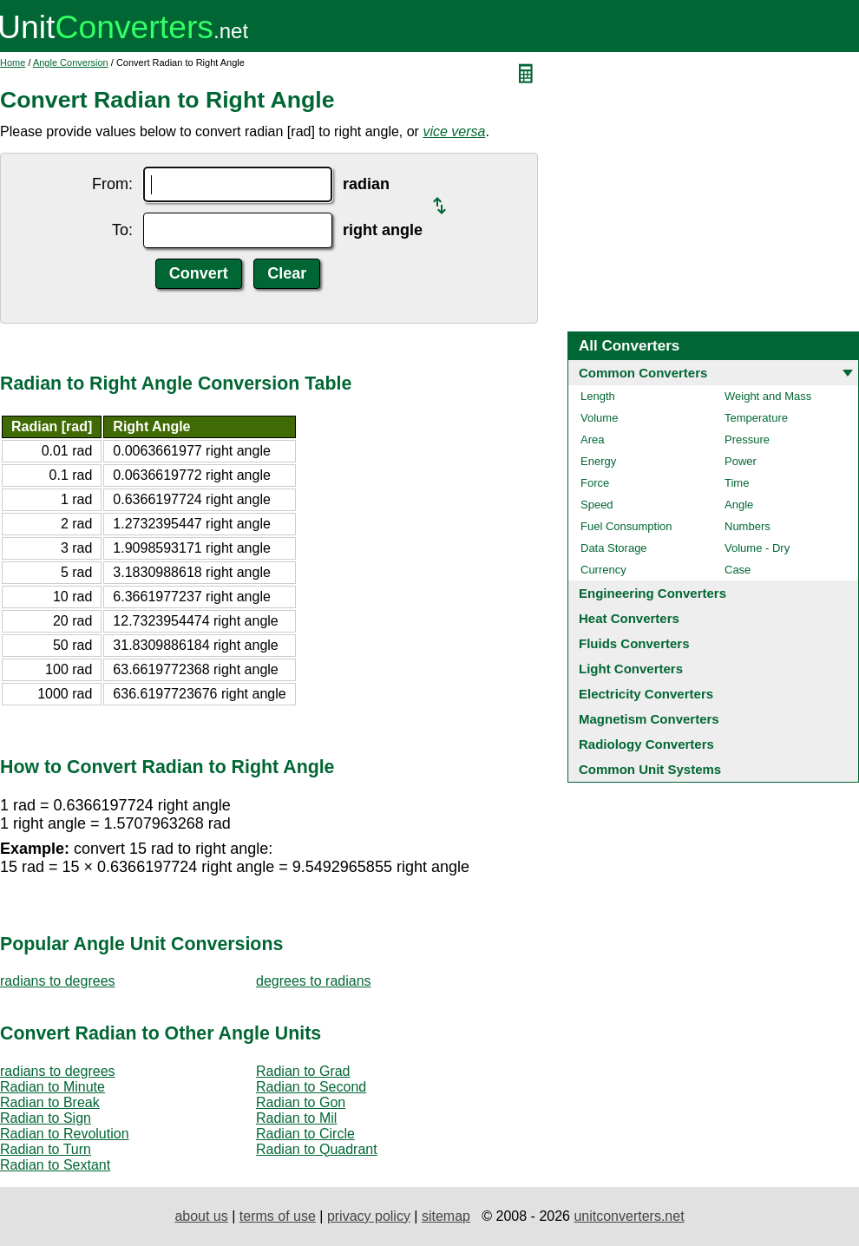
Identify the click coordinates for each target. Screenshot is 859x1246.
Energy (598, 461)
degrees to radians (313, 981)
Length (597, 396)
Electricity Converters (646, 693)
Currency (603, 569)
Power (741, 461)
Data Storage (613, 547)
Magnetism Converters (649, 719)
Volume (599, 417)
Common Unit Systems (650, 769)
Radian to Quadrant (316, 1149)
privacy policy (368, 1216)
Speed (596, 504)
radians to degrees (57, 981)
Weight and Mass (768, 396)
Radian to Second (311, 1086)
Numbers (747, 526)
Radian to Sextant (55, 1164)
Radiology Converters (646, 744)
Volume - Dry (757, 547)
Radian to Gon (300, 1102)
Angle (739, 504)
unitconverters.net (629, 1216)
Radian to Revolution (64, 1133)
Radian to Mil (296, 1118)
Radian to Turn (45, 1149)
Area (592, 439)
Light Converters (631, 668)
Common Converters (643, 372)
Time (737, 482)
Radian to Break (50, 1102)
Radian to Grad (303, 1071)
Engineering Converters (652, 593)
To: (122, 230)
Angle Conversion (70, 62)
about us (200, 1216)
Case (738, 569)
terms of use (277, 1216)
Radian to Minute (52, 1086)
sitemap (446, 1216)
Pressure (747, 439)
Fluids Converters (634, 643)
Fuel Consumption (626, 526)
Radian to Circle (305, 1133)
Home (12, 62)
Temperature (756, 417)
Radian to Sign (45, 1118)
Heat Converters (629, 618)
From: (112, 184)
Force (594, 482)
